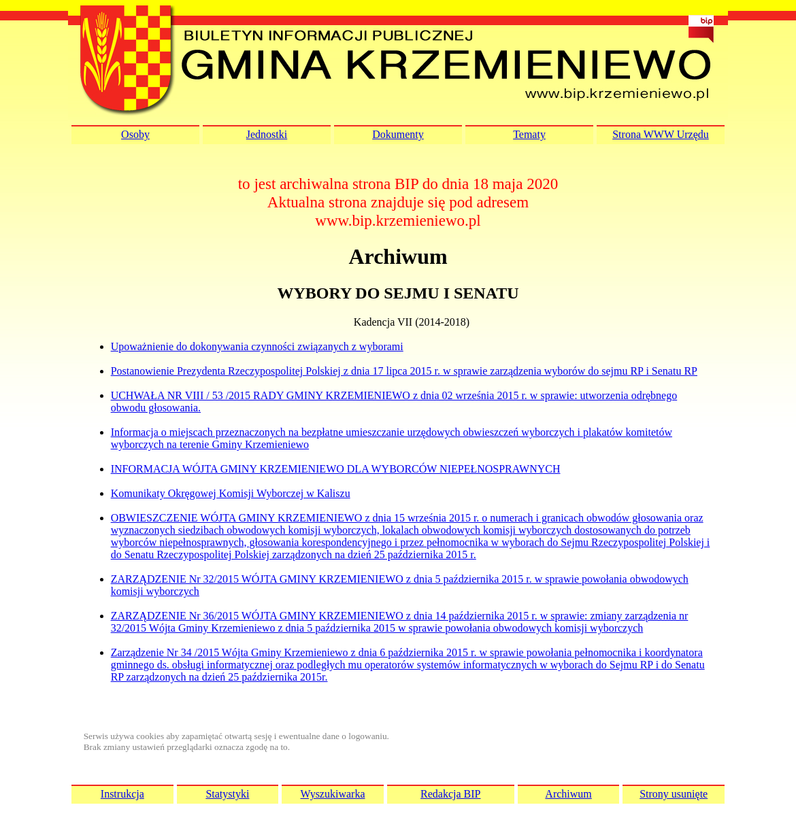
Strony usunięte (674, 794)
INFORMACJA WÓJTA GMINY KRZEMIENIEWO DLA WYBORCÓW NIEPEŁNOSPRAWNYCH (336, 469)
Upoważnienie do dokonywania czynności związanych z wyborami (257, 346)
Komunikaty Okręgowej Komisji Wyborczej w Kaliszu (230, 493)
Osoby (135, 134)
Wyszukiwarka (332, 794)
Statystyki (227, 794)
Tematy (529, 134)
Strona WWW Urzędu (660, 134)
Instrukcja (122, 794)
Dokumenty (398, 134)
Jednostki (266, 134)
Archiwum (568, 794)
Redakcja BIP (450, 794)
